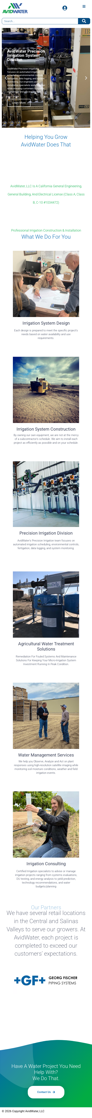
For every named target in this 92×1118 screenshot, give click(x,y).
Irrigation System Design (46, 323)
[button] (6, 78)
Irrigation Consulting (46, 863)
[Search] (84, 21)
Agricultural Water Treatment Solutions (46, 646)
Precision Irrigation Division (46, 533)
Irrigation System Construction (46, 429)
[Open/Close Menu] (84, 6)
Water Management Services (46, 755)
